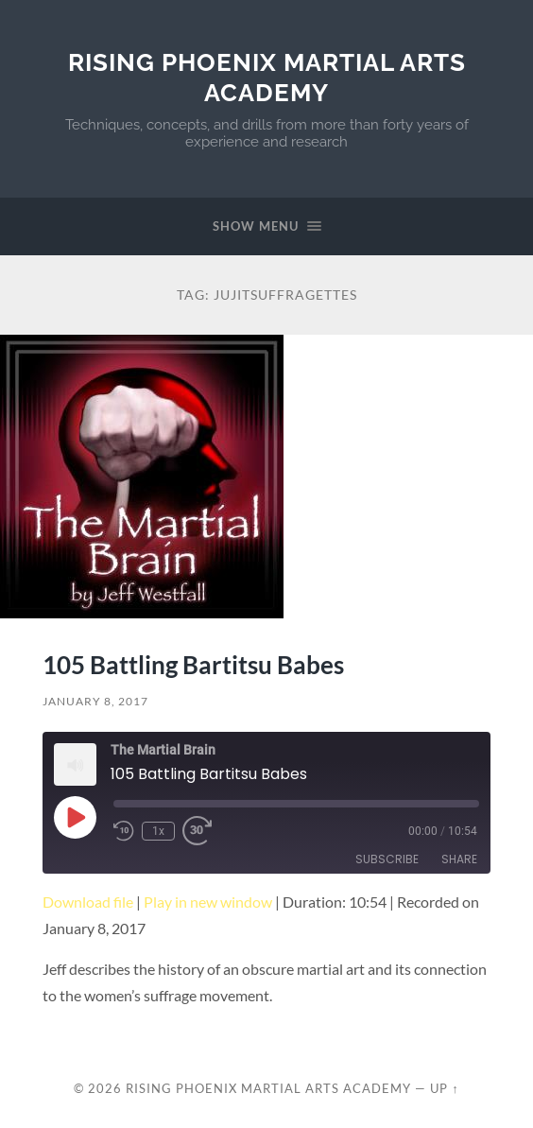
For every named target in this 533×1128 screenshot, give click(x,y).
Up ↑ (444, 1088)
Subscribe (387, 859)
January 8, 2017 (95, 701)
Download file (88, 902)
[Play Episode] (74, 817)
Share (459, 859)
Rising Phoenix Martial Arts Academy (267, 77)
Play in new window (208, 902)
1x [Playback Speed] (158, 831)
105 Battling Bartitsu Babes (193, 665)
